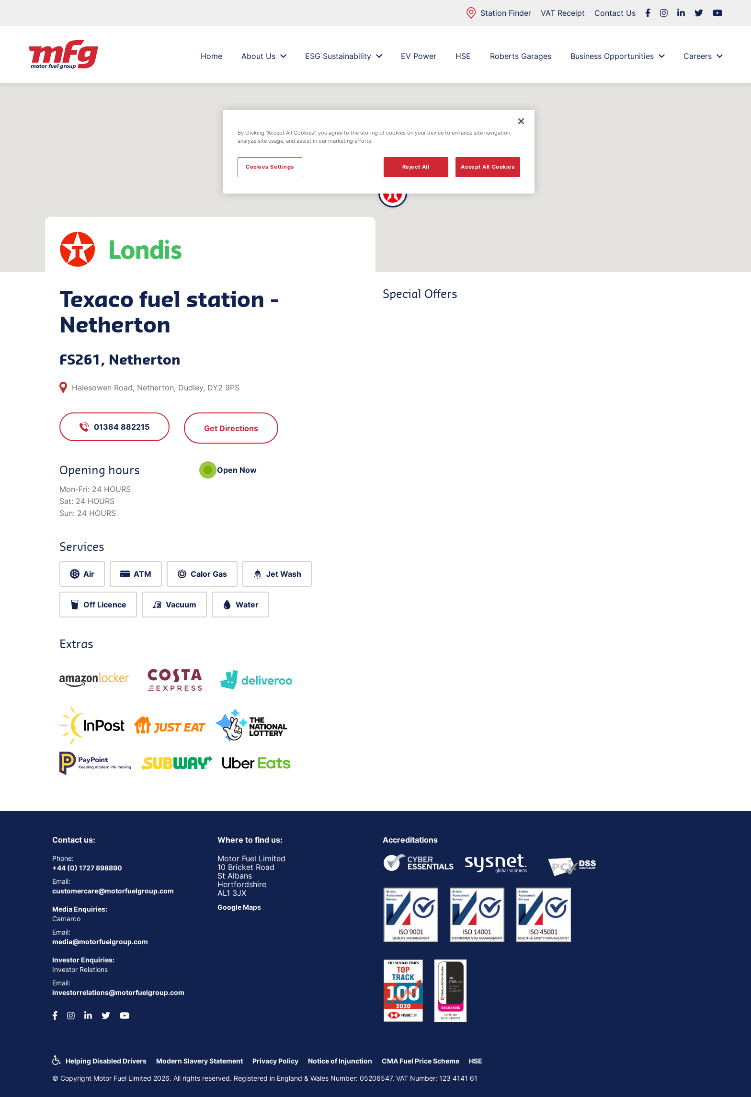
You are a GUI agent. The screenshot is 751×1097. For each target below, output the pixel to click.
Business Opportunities (617, 56)
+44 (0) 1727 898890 (87, 868)
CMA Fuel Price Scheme (420, 1061)
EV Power (418, 56)
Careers (702, 56)
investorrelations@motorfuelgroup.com (118, 992)
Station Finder (499, 13)
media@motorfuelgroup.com (100, 941)
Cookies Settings (270, 166)
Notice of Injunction (340, 1061)
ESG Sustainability (343, 56)
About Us (263, 56)
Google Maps (239, 907)
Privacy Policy (275, 1061)
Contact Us (615, 13)
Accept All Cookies (487, 166)
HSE (463, 56)
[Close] (521, 121)
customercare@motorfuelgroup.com (113, 891)
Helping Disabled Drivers (106, 1061)
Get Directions (231, 428)
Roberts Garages (520, 56)
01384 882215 (114, 427)
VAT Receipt (563, 13)
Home (211, 56)
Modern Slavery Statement (199, 1061)
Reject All (416, 166)
